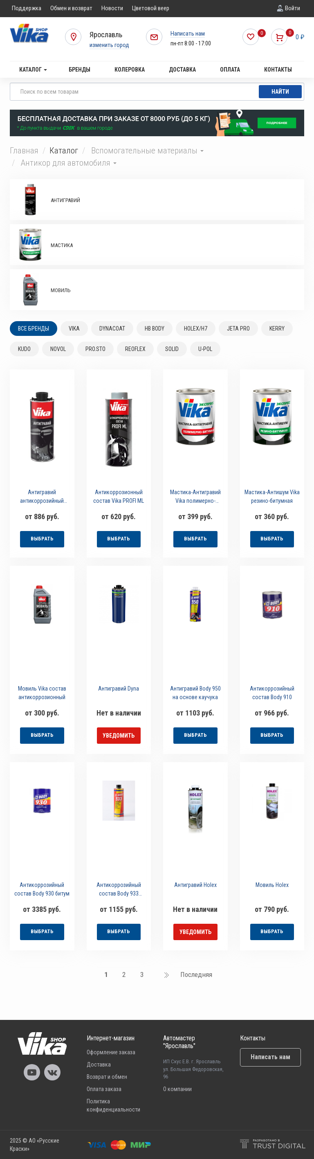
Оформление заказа (111, 1052)
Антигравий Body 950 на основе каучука (195, 692)
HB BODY (154, 328)
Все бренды (33, 328)
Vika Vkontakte (52, 1072)
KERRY (277, 328)
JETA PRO (238, 328)
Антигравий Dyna (118, 688)
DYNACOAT (112, 328)
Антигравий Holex (195, 885)
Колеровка (129, 69)
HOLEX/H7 (195, 328)
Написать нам (187, 33)
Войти (292, 8)
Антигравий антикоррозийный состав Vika (42, 497)
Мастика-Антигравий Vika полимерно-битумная (195, 497)
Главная (24, 150)
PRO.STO (95, 349)
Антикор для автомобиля (69, 163)
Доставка (182, 69)
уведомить (119, 735)
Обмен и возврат (71, 8)
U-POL (205, 349)
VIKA (74, 328)
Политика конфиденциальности (113, 1105)
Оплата (230, 69)
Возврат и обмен (107, 1076)
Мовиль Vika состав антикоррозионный (42, 692)
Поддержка (26, 8)
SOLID (172, 349)
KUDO (24, 349)
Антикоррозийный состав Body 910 (272, 692)
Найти (280, 91)
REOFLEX (135, 349)
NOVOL (58, 349)
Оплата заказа (104, 1089)
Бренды (79, 69)
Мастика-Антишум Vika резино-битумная (272, 496)
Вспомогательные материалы (147, 150)
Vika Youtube (32, 1072)
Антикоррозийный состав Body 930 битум (42, 889)
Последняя (196, 974)
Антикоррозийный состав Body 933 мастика (118, 890)
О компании (177, 1089)
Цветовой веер (150, 8)
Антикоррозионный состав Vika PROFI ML (118, 496)
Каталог (33, 69)
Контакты (278, 69)
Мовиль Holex (272, 885)
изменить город (109, 45)
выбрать (42, 539)
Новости (112, 8)
